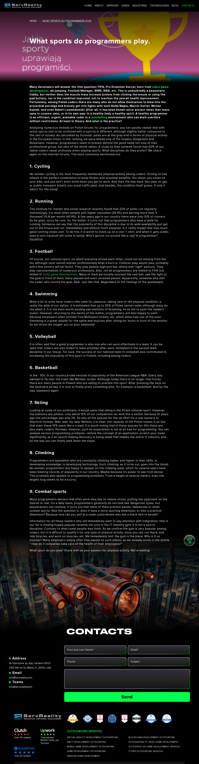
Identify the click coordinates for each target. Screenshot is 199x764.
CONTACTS (178, 5)
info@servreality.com (20, 677)
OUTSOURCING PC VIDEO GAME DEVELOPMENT (153, 742)
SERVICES (101, 5)
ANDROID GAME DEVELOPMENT (83, 756)
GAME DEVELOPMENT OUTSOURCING (86, 751)
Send (127, 697)
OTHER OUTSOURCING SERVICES (146, 751)
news (33, 21)
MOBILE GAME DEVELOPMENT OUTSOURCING (90, 746)
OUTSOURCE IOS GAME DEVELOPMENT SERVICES (154, 746)
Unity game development (60, 274)
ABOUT (87, 5)
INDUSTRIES (128, 5)
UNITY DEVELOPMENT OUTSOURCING (86, 742)
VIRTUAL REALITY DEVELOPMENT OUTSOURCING (92, 737)
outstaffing (99, 117)
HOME (76, 5)
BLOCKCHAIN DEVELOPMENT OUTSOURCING (152, 737)
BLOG (165, 5)
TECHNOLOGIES (149, 5)
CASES (114, 5)
